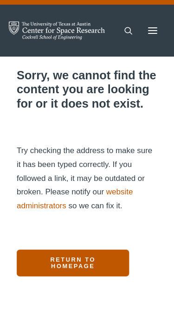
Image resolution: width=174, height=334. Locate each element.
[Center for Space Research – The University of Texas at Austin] (57, 30)
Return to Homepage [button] (74, 263)
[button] (152, 31)
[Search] (124, 30)
